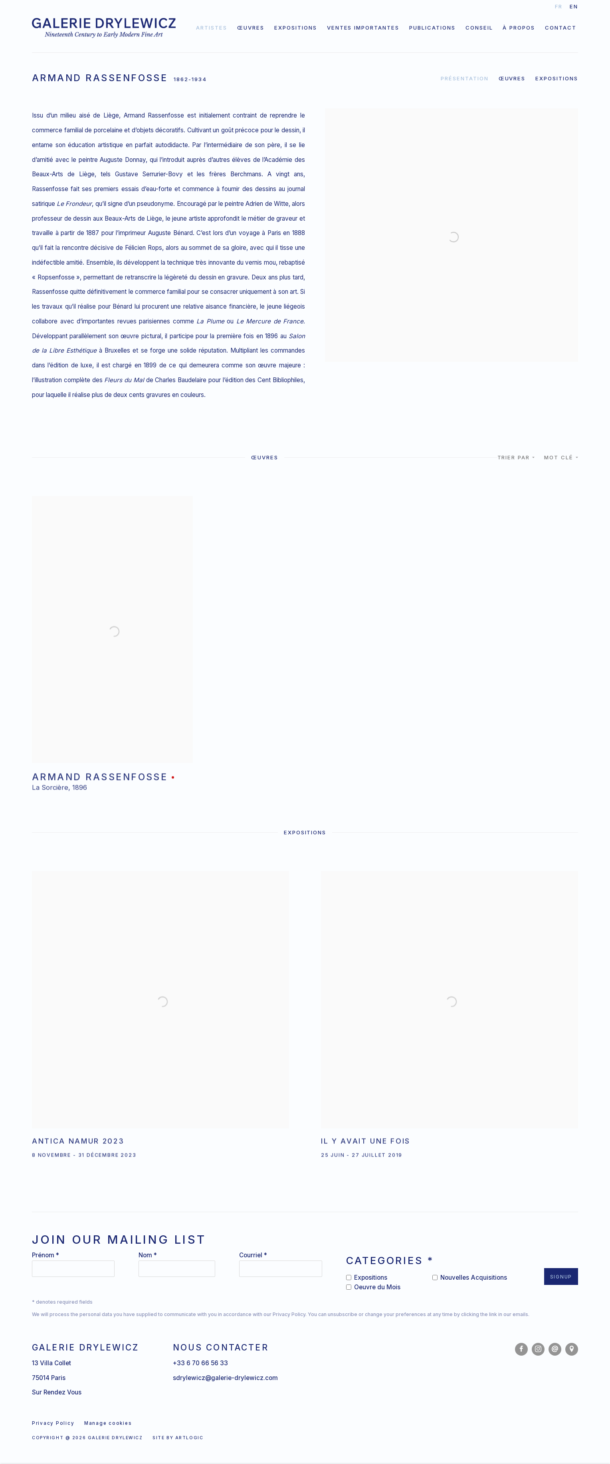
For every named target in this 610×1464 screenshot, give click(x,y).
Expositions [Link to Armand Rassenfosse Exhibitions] (556, 78)
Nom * (148, 1255)
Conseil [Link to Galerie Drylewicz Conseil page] (479, 27)
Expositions (370, 1277)
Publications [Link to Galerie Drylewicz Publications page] (432, 27)
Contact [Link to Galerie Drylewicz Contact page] (560, 27)
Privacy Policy (289, 1314)
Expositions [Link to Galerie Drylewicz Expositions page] (295, 27)
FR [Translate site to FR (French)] (558, 6)
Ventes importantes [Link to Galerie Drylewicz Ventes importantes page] (363, 27)
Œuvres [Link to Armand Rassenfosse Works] (512, 78)
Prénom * (45, 1255)
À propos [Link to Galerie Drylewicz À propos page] (519, 27)
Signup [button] (561, 1277)
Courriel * (253, 1255)
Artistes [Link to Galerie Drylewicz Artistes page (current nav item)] (211, 27)
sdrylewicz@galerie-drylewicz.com (225, 1378)
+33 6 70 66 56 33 (200, 1363)
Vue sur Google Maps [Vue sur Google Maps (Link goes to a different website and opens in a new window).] (571, 1349)
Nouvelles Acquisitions (473, 1277)
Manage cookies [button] (108, 1423)
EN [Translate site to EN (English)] (574, 6)
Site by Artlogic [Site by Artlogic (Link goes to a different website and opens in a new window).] (177, 1437)
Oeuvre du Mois (377, 1287)
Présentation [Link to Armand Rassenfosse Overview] (465, 78)
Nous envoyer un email (555, 1349)
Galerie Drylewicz (104, 28)
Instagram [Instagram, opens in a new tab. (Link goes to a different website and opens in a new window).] (538, 1349)
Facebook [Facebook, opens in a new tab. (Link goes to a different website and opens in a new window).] (521, 1349)
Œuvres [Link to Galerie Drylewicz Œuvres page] (250, 27)
